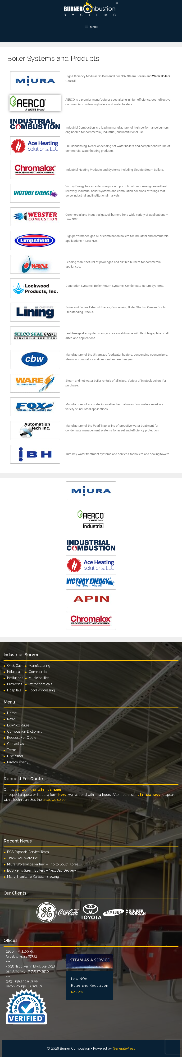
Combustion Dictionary (24, 731)
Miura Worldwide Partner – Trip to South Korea (42, 864)
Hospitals (14, 690)
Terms (12, 750)
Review (77, 992)
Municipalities (39, 678)
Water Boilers (161, 76)
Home (12, 713)
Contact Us (15, 744)
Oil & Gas (14, 665)
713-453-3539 (25, 790)
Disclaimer (15, 756)
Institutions (16, 678)
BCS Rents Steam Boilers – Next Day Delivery (41, 870)
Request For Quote (21, 737)
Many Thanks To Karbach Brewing (33, 876)
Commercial (38, 672)
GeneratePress (124, 1048)
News (11, 719)
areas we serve (54, 800)
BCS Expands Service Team (28, 852)
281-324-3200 (49, 790)
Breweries (14, 684)
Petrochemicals (40, 684)
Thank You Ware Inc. (22, 858)
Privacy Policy (17, 762)
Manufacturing (39, 665)
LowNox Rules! (18, 725)
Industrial (14, 672)
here (62, 795)
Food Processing (42, 690)
